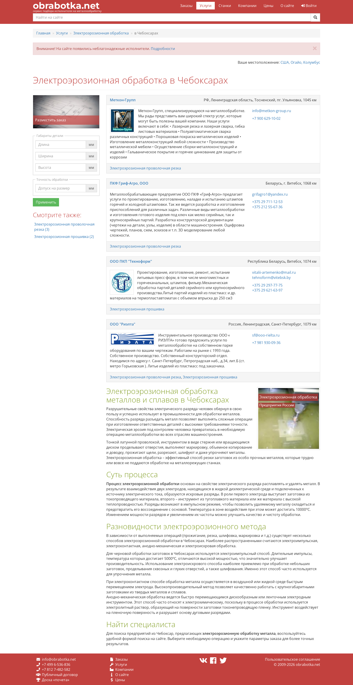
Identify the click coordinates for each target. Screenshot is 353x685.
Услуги (205, 5)
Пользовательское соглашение (292, 659)
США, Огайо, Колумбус (300, 62)
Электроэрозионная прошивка (137, 309)
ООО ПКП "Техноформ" (131, 261)
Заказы (186, 5)
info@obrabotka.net (59, 659)
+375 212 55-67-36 (267, 206)
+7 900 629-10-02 (266, 118)
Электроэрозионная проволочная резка (145, 168)
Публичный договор (60, 674)
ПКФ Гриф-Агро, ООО (129, 183)
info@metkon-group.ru (271, 110)
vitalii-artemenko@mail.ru (274, 272)
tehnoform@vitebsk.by (271, 277)
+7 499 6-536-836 (56, 664)
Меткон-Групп (123, 99)
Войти (309, 5)
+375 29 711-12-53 (267, 201)
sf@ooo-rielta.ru (266, 335)
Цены (268, 5)
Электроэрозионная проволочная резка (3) (64, 227)
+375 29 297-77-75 (267, 285)
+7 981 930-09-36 (266, 342)
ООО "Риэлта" (122, 324)
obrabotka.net (66, 5)
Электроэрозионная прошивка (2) (64, 236)
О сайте (287, 5)
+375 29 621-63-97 (267, 290)
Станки (225, 5)
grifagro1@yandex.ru (270, 194)
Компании (247, 5)
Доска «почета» (55, 679)
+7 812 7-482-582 (56, 669)
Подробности (163, 48)
